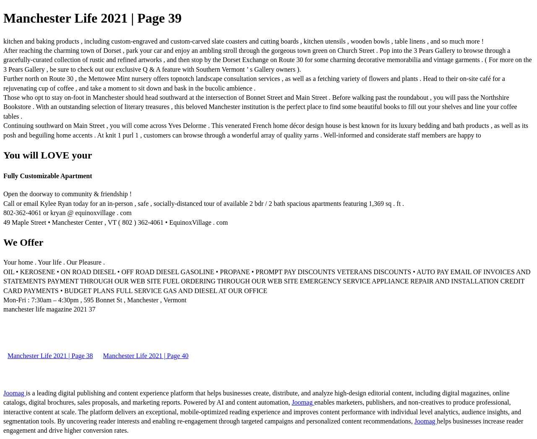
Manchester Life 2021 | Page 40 (146, 355)
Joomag (14, 393)
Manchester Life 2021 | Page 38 (50, 355)
